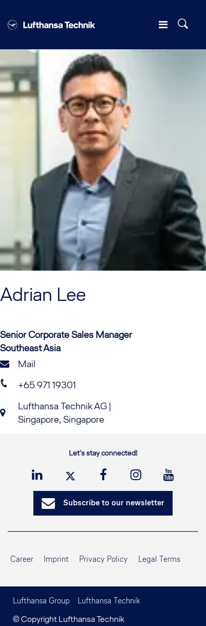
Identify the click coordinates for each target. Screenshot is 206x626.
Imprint (56, 559)
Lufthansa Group (41, 600)
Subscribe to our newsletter (103, 503)
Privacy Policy (103, 559)
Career (21, 559)
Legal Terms (159, 559)
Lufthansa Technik (109, 600)
